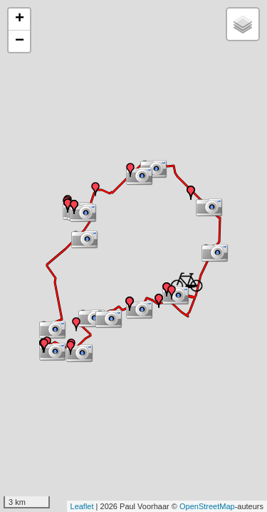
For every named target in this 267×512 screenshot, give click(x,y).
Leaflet (82, 506)
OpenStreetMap (207, 506)
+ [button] (19, 19)
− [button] (19, 41)
